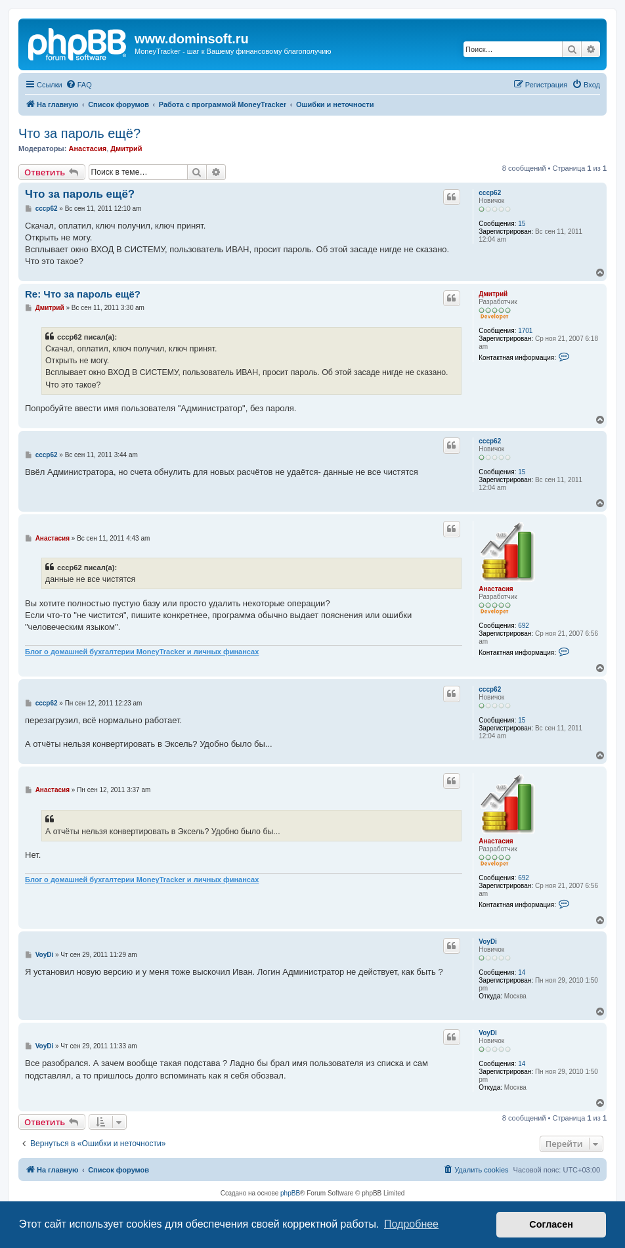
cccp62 (490, 192)
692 (523, 625)
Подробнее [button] (411, 1224)
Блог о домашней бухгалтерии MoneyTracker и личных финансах (142, 652)
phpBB (290, 1193)
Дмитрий (126, 148)
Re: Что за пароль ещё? (82, 294)
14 (521, 972)
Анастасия (87, 148)
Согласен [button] (551, 1224)
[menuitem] (79, 85)
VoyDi (488, 941)
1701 (525, 330)
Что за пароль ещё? (79, 133)
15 (521, 223)
